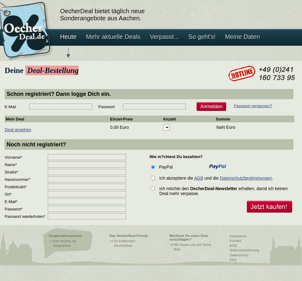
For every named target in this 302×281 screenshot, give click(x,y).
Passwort (106, 106)
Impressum (238, 236)
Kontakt (235, 240)
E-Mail (10, 106)
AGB (198, 178)
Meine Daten (242, 36)
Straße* (11, 172)
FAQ (233, 260)
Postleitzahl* (16, 187)
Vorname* (13, 157)
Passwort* (14, 209)
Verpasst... (164, 36)
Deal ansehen (18, 129)
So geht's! (201, 36)
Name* (11, 164)
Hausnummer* (17, 179)
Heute (68, 36)
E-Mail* (11, 201)
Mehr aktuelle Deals (113, 36)
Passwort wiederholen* (25, 216)
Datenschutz (239, 255)
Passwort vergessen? (253, 106)
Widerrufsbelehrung (244, 250)
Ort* (8, 194)
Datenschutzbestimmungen (246, 178)
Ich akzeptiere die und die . (216, 178)
